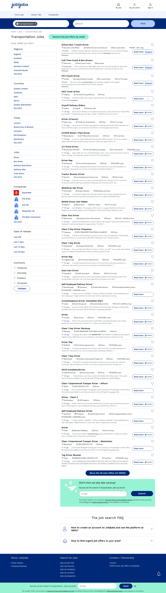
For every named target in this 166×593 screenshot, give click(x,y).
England (17, 54)
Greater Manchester (23, 104)
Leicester (18, 131)
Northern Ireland (21, 66)
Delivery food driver (23, 165)
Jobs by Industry (67, 566)
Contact (113, 563)
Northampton (20, 135)
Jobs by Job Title (67, 563)
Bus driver (18, 161)
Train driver (19, 173)
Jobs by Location (67, 572)
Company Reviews (19, 566)
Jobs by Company (67, 569)
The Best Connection (27, 217)
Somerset (18, 92)
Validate (22, 288)
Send (125, 586)
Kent (16, 96)
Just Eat (21, 205)
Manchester (19, 139)
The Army (22, 199)
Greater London (21, 88)
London (17, 123)
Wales (16, 62)
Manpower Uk (24, 211)
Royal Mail (22, 192)
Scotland (18, 58)
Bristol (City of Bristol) (23, 127)
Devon (16, 100)
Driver (16, 157)
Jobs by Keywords (67, 576)
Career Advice (17, 563)
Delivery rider (20, 169)
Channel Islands (21, 70)
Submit (142, 493)
